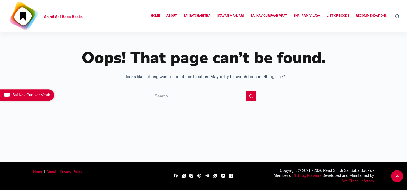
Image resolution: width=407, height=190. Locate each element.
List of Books (338, 15)
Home (155, 15)
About (171, 15)
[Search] (397, 16)
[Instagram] (191, 176)
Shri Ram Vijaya (307, 15)
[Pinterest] (199, 176)
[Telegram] (207, 176)
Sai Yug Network (307, 175)
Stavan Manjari (230, 15)
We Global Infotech (358, 180)
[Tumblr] (231, 176)
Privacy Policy (71, 171)
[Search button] (251, 96)
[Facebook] (176, 176)
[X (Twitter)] (184, 176)
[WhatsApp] (215, 176)
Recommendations (371, 15)
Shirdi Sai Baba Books (63, 16)
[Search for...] (198, 96)
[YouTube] (223, 176)
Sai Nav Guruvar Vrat (269, 15)
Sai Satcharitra (196, 15)
